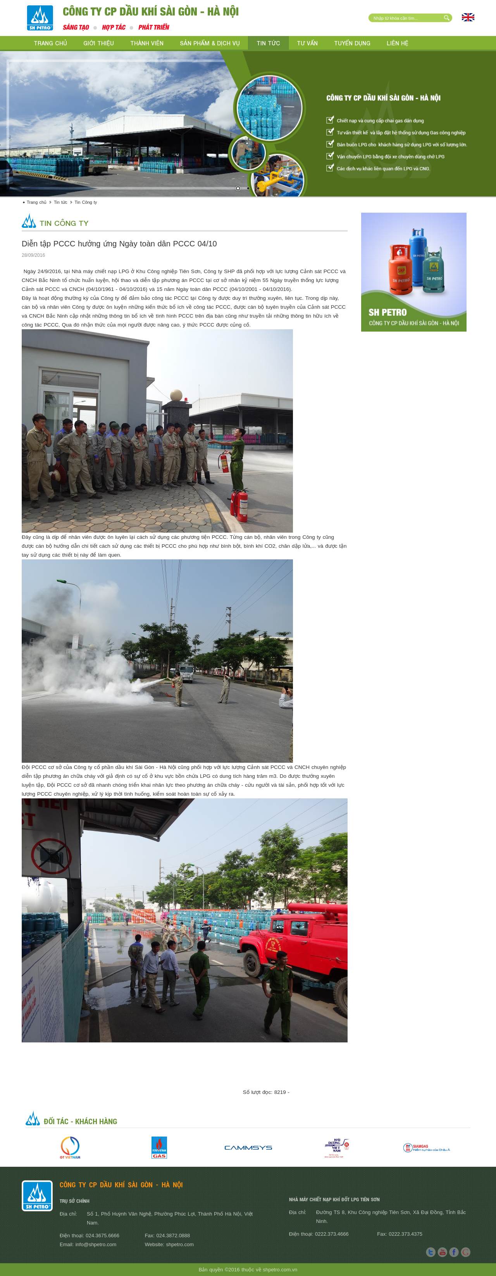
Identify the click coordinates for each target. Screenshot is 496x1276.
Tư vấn (307, 43)
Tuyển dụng (352, 43)
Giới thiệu (98, 43)
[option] (70, 1147)
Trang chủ (50, 43)
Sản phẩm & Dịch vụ (210, 43)
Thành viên (147, 43)
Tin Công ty (86, 202)
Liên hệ (397, 43)
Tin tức (268, 43)
